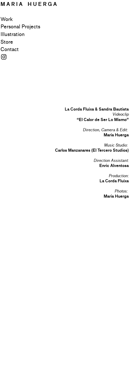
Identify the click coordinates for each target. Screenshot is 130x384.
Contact (10, 49)
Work (7, 19)
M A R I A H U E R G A (29, 4)
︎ (4, 57)
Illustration (13, 34)
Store (7, 42)
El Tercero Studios (110, 150)
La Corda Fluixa (114, 180)
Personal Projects (20, 27)
